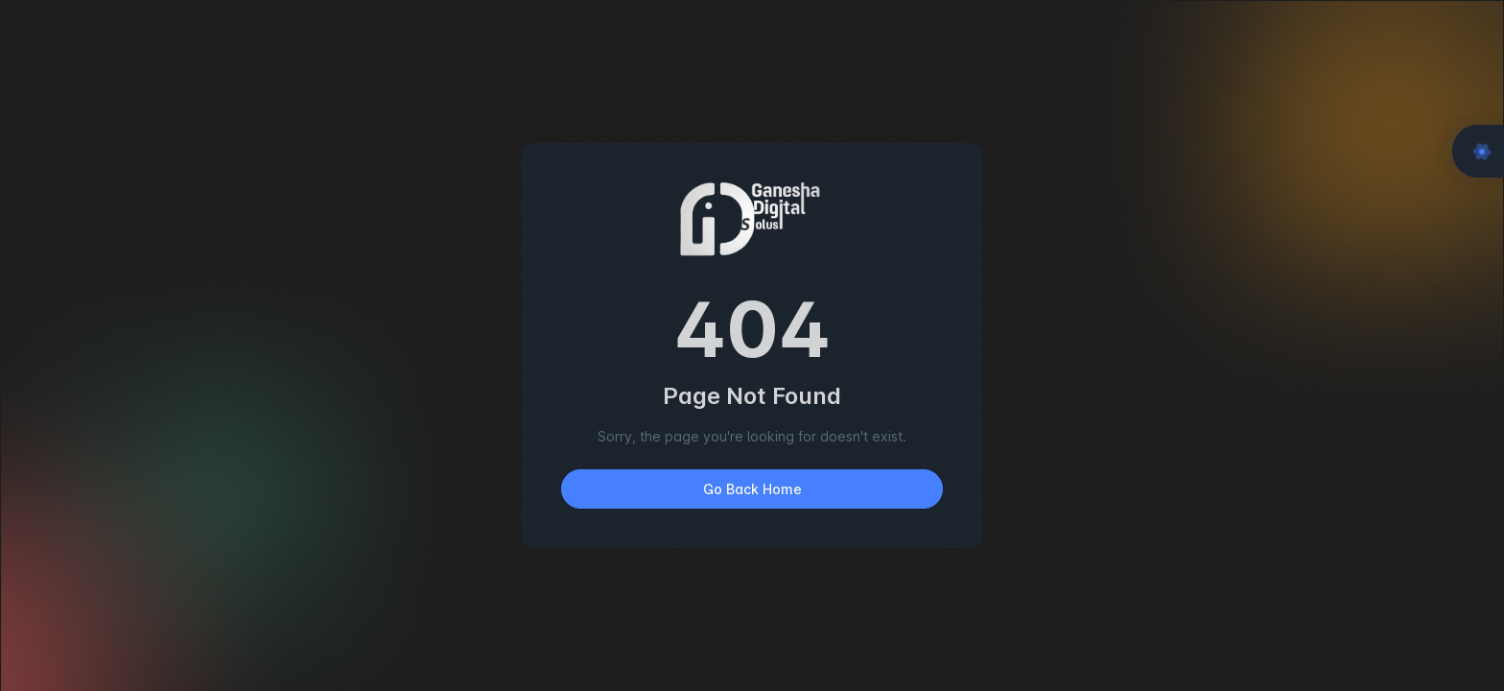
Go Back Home (752, 489)
